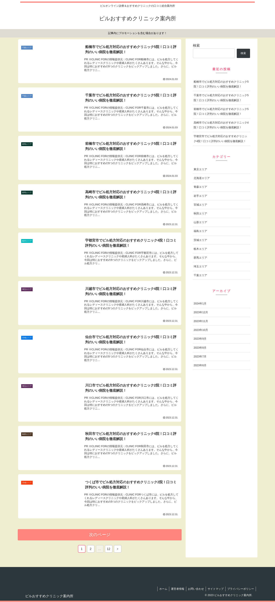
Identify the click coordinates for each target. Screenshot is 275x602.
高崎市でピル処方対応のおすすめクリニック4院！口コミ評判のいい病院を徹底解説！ (221, 125)
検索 (196, 45)
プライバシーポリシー (240, 589)
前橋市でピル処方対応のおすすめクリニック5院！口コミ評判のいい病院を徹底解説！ (221, 111)
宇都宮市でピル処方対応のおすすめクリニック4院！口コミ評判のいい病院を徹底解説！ (220, 138)
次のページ (100, 534)
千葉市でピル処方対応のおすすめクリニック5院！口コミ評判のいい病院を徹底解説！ (221, 98)
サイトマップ (215, 589)
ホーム (162, 589)
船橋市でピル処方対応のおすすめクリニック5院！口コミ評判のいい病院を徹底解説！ (221, 84)
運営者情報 (176, 589)
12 (108, 549)
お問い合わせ (195, 589)
